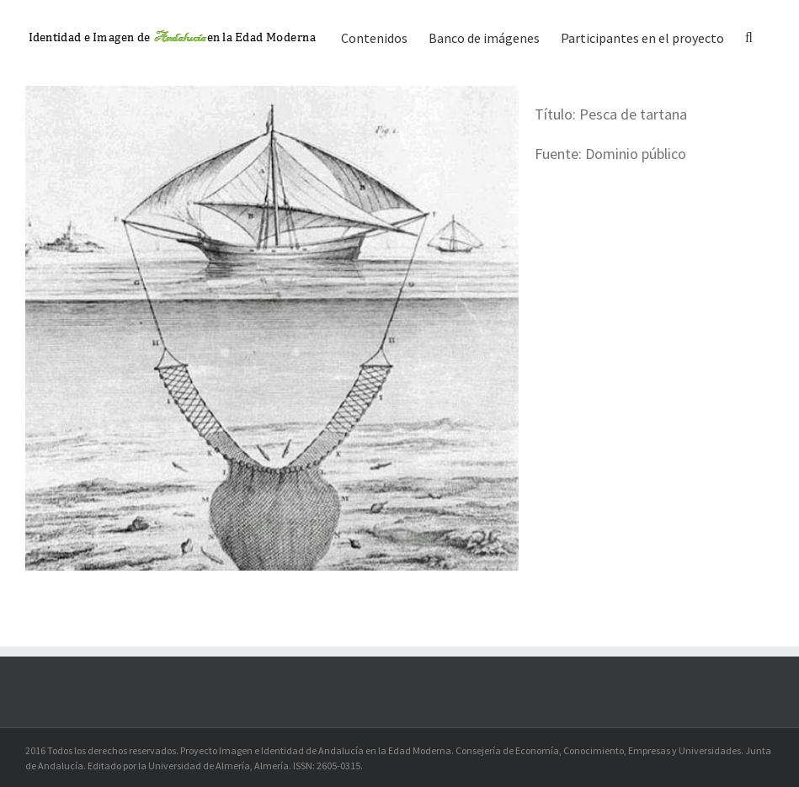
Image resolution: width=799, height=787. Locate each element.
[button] (749, 36)
